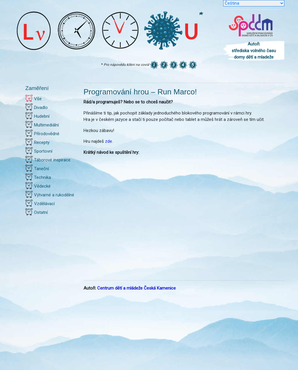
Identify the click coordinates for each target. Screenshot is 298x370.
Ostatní (41, 212)
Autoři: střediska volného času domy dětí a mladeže (254, 50)
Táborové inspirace (52, 160)
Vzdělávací (44, 203)
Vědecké (42, 186)
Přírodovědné (46, 133)
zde (108, 141)
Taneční (41, 168)
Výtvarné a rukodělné (54, 195)
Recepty (41, 142)
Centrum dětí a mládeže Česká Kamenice (136, 288)
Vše (38, 98)
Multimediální (46, 125)
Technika (42, 177)
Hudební (41, 116)
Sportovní (43, 151)
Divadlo (41, 107)
